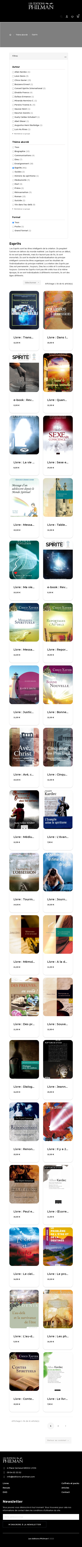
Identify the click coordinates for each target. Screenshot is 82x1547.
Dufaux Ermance (24, 96)
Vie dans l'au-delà (25, 204)
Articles (65, 1488)
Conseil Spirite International (30, 88)
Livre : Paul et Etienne (24, 1211)
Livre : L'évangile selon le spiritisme (58, 837)
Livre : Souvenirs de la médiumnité (58, 1024)
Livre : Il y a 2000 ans (58, 1149)
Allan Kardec (22, 72)
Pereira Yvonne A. (25, 105)
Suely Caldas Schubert (27, 117)
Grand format (23, 230)
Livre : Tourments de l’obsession (24, 899)
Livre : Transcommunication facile (24, 337)
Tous (17, 147)
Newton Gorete (24, 113)
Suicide (20, 200)
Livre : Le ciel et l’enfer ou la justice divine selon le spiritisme (24, 1274)
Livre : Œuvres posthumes (58, 1211)
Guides (20, 172)
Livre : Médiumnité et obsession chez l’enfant (24, 837)
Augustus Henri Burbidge (28, 125)
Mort (18, 184)
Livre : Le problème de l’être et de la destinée (58, 1274)
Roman (20, 196)
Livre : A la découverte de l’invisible (58, 961)
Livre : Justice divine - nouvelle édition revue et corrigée (24, 712)
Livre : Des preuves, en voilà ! (24, 1024)
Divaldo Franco (23, 92)
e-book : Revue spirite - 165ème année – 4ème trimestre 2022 (24, 400)
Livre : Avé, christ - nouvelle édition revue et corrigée (24, 774)
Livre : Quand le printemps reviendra (58, 400)
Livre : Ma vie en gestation (24, 587)
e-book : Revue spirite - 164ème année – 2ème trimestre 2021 (58, 587)
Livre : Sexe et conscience (58, 462)
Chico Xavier (23, 80)
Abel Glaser (22, 121)
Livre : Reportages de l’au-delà (58, 649)
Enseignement (24, 163)
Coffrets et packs (70, 1483)
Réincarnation (23, 192)
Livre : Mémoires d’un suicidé (24, 961)
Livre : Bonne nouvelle (58, 712)
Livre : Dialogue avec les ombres (24, 1086)
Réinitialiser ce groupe (22, 134)
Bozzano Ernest (24, 84)
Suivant (65, 1426)
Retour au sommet (58, 1440)
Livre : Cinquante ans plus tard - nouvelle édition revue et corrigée (58, 774)
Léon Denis (21, 76)
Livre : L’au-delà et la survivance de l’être (24, 1336)
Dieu (18, 159)
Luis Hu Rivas (22, 129)
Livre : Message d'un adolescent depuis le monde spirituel (24, 524)
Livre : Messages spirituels (24, 649)
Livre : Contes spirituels (24, 1399)
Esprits (20, 168)
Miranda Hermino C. (26, 100)
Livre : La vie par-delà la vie (24, 462)
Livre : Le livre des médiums (58, 1399)
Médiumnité (22, 180)
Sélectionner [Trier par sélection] (33, 282)
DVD (5, 1492)
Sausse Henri (22, 109)
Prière (19, 188)
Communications (24, 155)
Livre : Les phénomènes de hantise (58, 1336)
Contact (65, 1492)
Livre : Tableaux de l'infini (58, 524)
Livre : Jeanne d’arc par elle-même (58, 1086)
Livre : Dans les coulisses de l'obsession (58, 337)
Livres (6, 1483)
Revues (6, 1488)
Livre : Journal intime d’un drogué (58, 899)
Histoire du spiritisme (27, 176)
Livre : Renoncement (24, 1149)
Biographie (22, 151)
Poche (19, 226)
